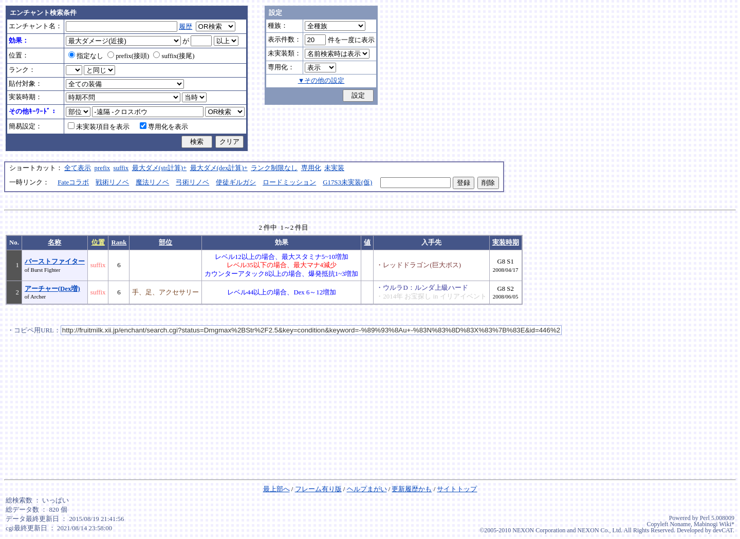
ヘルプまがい (367, 489)
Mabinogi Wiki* (714, 524)
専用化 (311, 168)
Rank (118, 242)
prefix (102, 168)
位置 (98, 242)
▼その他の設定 (321, 80)
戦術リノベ (112, 182)
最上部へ (276, 489)
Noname (680, 524)
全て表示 (77, 168)
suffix (121, 168)
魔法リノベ (152, 182)
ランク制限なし (274, 168)
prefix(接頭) (128, 56)
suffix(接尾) (173, 56)
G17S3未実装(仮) (347, 182)
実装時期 (505, 242)
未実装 (334, 168)
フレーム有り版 (318, 489)
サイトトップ (457, 489)
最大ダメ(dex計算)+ (219, 168)
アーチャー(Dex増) (52, 288)
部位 (165, 242)
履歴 (185, 26)
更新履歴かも (412, 489)
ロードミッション (289, 182)
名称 (54, 242)
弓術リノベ (192, 182)
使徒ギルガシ (236, 182)
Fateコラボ (73, 182)
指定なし (85, 56)
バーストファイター (55, 261)
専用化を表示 (164, 127)
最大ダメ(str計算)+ (159, 168)
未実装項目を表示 (99, 127)
